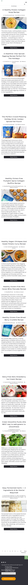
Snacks (22, 186)
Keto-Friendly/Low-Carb (14, 382)
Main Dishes (8, 246)
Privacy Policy (8, 566)
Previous (23, 552)
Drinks (5, 61)
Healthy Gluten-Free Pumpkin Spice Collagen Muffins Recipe (14, 181)
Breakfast (6, 186)
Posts (6, 15)
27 (20, 551)
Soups (13, 15)
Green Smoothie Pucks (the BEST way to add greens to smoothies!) (14, 424)
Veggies (17, 431)
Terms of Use (8, 568)
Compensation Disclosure (11, 567)
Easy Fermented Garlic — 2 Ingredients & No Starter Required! (14, 490)
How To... (10, 61)
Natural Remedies (8, 496)
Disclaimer (7, 570)
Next (25, 551)
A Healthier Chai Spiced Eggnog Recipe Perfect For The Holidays (14, 56)
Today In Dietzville (9, 571)
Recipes (9, 15)
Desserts (11, 186)
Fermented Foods (8, 495)
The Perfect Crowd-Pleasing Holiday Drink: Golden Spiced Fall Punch (14, 119)
